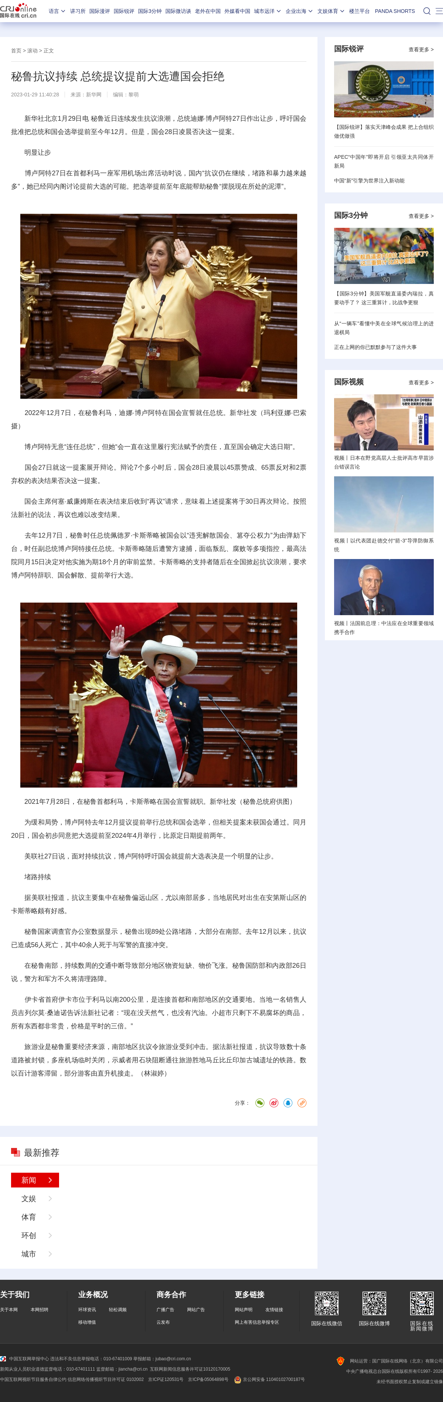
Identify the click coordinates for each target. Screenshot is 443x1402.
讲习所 (78, 11)
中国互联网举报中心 (24, 1358)
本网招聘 (39, 1309)
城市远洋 (268, 11)
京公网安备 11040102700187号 (269, 1379)
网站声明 (244, 1309)
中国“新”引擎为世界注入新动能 (369, 181)
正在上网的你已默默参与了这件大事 (375, 347)
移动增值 (87, 1322)
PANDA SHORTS (395, 11)
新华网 (94, 94)
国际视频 (349, 382)
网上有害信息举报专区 (257, 1322)
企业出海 (300, 11)
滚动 (32, 51)
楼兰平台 (359, 11)
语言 (57, 11)
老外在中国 (208, 11)
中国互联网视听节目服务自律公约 (33, 1379)
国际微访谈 (178, 11)
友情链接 (274, 1309)
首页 (16, 51)
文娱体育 (331, 11)
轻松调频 (118, 1309)
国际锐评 (124, 11)
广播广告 (165, 1309)
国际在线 (18, 11)
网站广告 (196, 1309)
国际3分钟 (150, 11)
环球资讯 (87, 1309)
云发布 (163, 1322)
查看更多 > (421, 49)
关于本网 (9, 1309)
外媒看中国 (237, 11)
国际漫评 (99, 11)
